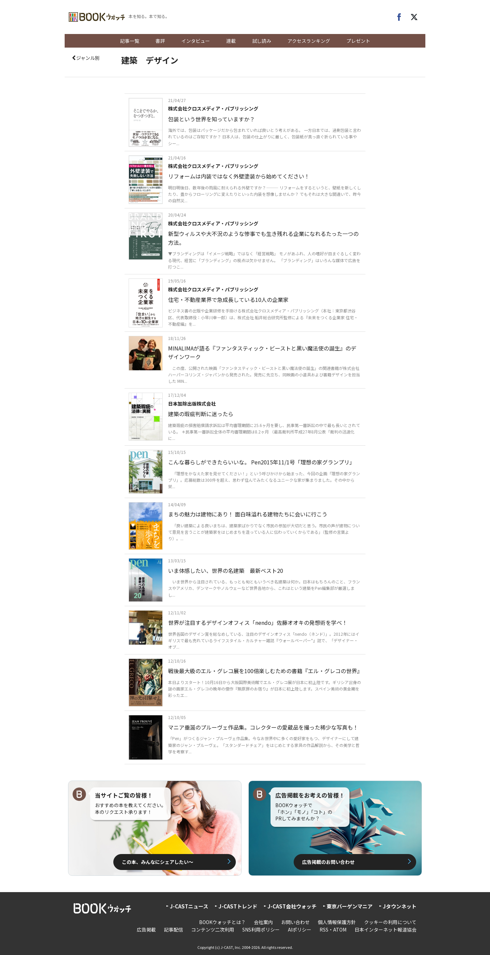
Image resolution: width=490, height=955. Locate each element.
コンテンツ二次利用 (212, 929)
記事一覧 (129, 40)
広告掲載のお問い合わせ (328, 861)
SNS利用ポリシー (261, 929)
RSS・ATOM (333, 929)
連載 (231, 40)
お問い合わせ (295, 922)
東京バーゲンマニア (350, 906)
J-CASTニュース (189, 906)
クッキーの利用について (390, 922)
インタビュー (195, 40)
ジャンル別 (85, 58)
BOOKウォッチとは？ (222, 922)
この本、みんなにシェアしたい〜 (157, 861)
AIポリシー (299, 929)
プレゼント (358, 40)
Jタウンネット (399, 906)
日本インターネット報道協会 (385, 929)
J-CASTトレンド (237, 906)
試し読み (261, 40)
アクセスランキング (309, 40)
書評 (160, 40)
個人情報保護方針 (337, 922)
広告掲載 (146, 929)
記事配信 (173, 929)
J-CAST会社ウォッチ (291, 906)
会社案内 (263, 922)
